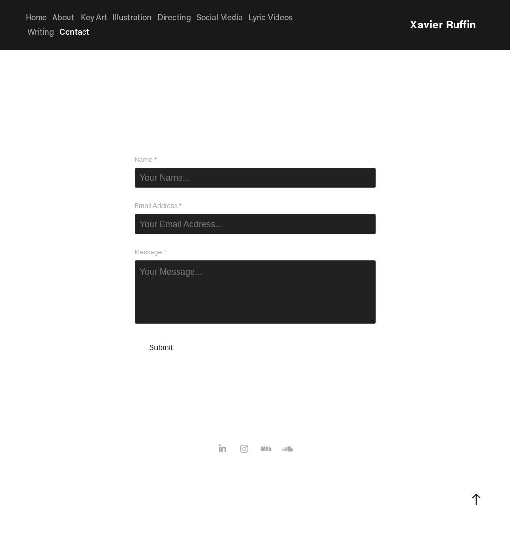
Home (36, 17)
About (63, 17)
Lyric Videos (270, 17)
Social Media (219, 17)
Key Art (94, 17)
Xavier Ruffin (443, 24)
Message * (150, 252)
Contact (74, 31)
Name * (146, 159)
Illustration (132, 17)
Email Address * (158, 205)
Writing (41, 31)
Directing (174, 17)
